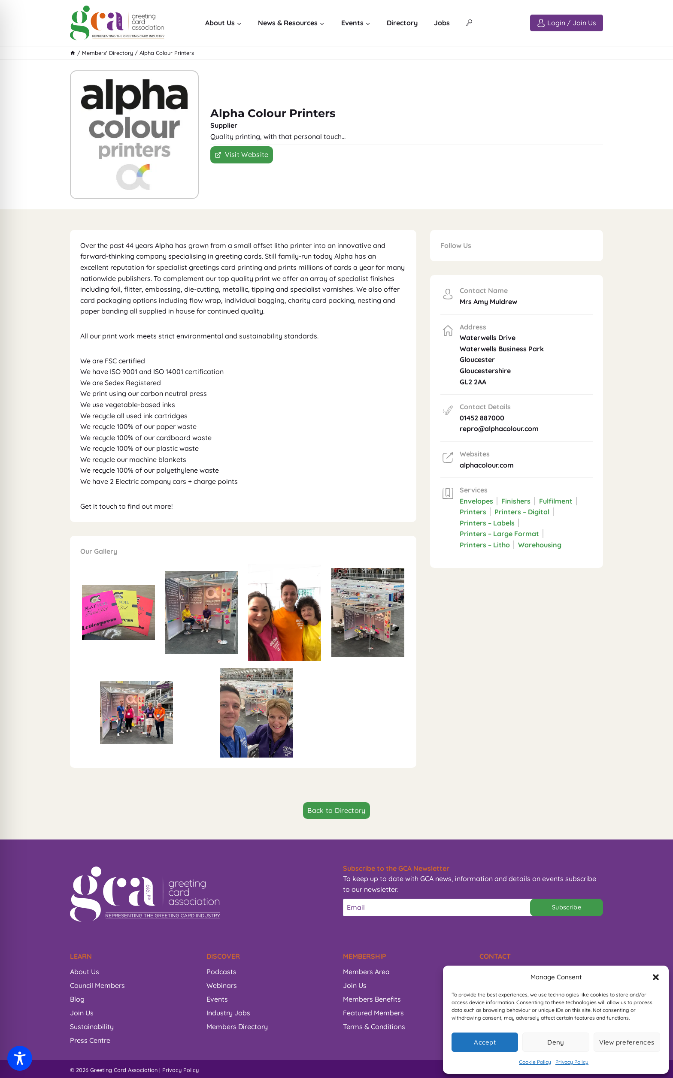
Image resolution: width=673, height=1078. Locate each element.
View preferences (626, 1042)
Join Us (82, 1013)
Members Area (366, 971)
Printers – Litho (485, 545)
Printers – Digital (521, 511)
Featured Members (373, 1013)
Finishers (516, 501)
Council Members (97, 985)
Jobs (442, 22)
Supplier (223, 125)
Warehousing (539, 545)
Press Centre (90, 1040)
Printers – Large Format (499, 533)
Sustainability (92, 1026)
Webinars (221, 985)
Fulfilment (556, 501)
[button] (656, 977)
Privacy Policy (571, 1062)
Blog (77, 999)
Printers (473, 511)
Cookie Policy (535, 1062)
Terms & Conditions (374, 1026)
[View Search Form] (469, 23)
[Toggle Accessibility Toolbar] (19, 1058)
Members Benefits (372, 999)
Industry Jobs (228, 1013)
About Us (84, 971)
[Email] (441, 907)
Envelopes (476, 501)
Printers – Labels (487, 523)
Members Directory (237, 1026)
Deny (555, 1042)
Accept (485, 1042)
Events (217, 999)
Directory (402, 22)
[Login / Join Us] (566, 23)
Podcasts (221, 971)
